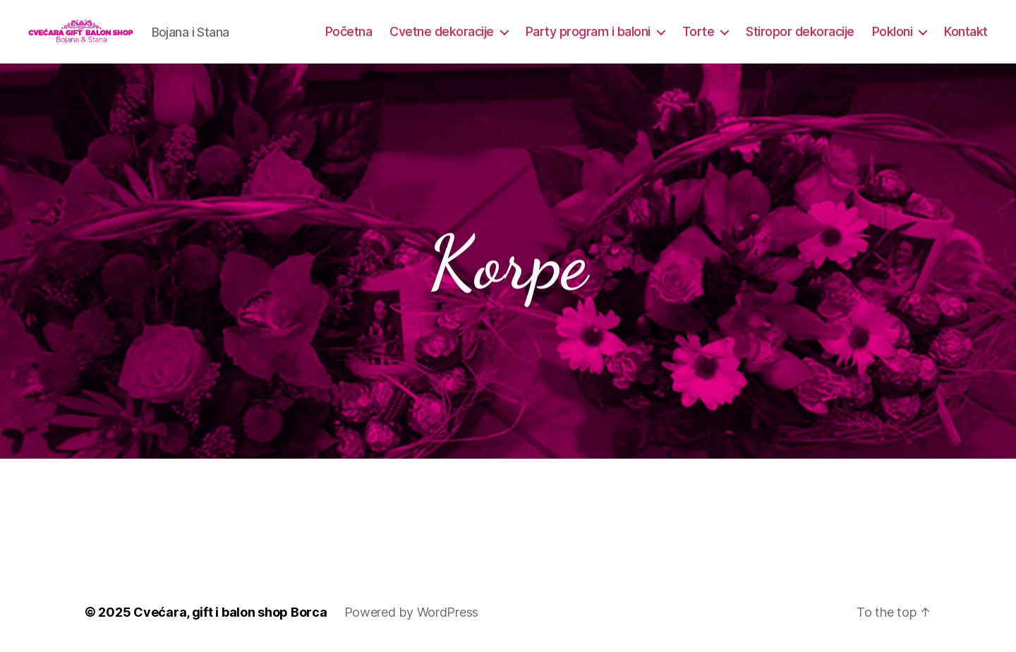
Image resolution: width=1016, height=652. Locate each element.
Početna (349, 31)
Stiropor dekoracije (800, 31)
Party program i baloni (588, 31)
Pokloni (892, 31)
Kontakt (966, 31)
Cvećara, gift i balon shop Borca (230, 612)
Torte (698, 31)
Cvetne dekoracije (441, 31)
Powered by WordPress (411, 612)
